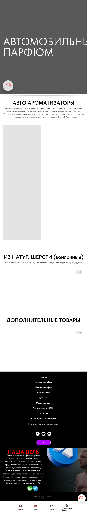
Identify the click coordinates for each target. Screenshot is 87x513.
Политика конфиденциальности (43, 424)
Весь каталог (43, 392)
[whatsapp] (43, 434)
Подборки (43, 413)
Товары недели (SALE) (43, 408)
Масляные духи (43, 403)
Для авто (43, 397)
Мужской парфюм (43, 382)
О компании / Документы (43, 418)
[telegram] (38, 434)
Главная (43, 377)
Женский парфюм (43, 387)
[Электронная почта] (49, 434)
